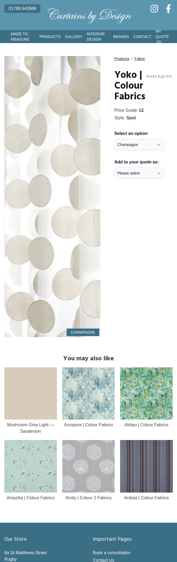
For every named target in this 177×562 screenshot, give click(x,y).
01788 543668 (22, 8)
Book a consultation (112, 552)
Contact (142, 36)
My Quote (162, 37)
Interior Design (96, 36)
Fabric (140, 59)
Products (50, 36)
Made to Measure (20, 36)
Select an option (131, 133)
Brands (121, 36)
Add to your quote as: (136, 162)
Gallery (73, 36)
